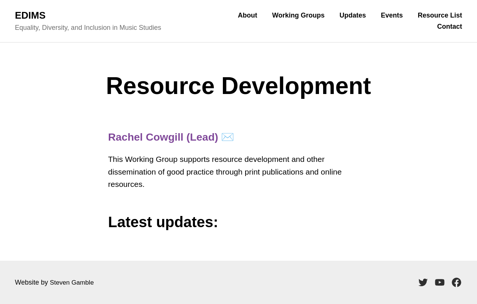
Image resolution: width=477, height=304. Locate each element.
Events (392, 15)
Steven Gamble (73, 282)
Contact (449, 26)
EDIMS (30, 15)
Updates (352, 15)
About (247, 15)
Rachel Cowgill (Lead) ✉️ (179, 136)
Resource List (440, 15)
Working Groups (298, 15)
